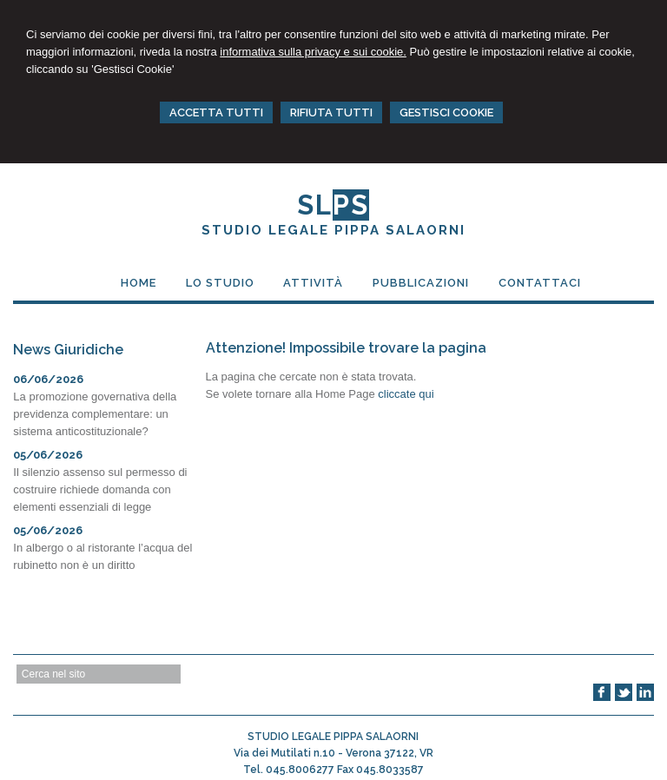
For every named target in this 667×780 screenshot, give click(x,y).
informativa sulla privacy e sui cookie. (313, 51)
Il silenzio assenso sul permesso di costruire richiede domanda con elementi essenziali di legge (100, 489)
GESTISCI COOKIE (446, 112)
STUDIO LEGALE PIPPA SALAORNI (333, 230)
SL (333, 205)
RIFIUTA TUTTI (331, 112)
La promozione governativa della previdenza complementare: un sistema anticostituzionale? (94, 414)
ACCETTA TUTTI (216, 112)
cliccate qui (405, 393)
